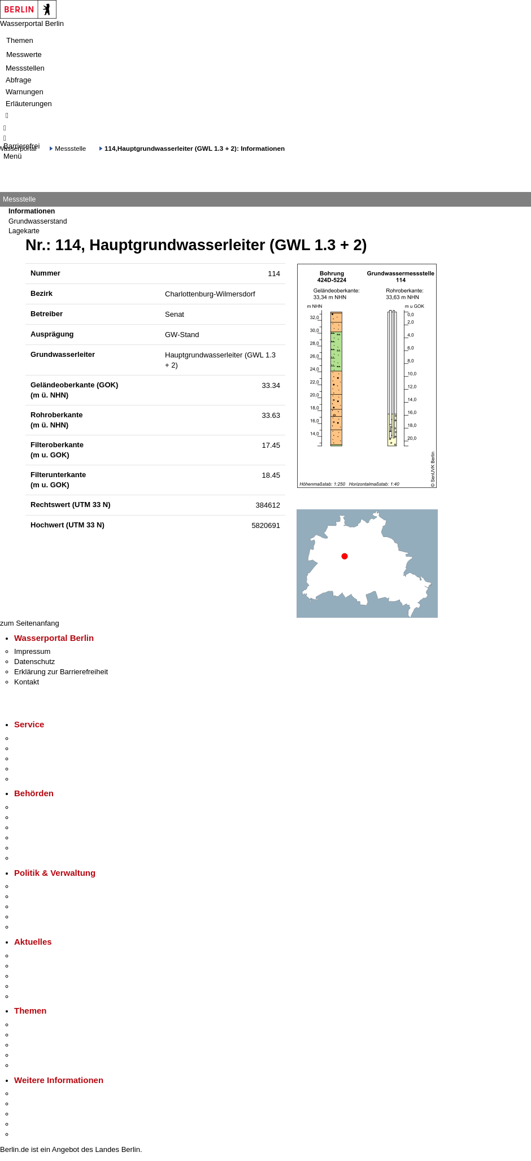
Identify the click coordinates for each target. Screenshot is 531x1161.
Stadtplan (29, 1134)
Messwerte (24, 54)
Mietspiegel (32, 1055)
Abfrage (19, 80)
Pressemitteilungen (45, 956)
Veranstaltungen (40, 976)
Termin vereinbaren (45, 748)
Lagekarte (24, 231)
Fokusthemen (36, 1024)
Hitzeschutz (33, 996)
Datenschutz (34, 661)
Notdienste (31, 769)
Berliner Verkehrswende (53, 1035)
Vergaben (30, 927)
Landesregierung (41, 886)
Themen (19, 40)
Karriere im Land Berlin (51, 896)
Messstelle (70, 148)
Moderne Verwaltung (47, 1045)
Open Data (32, 917)
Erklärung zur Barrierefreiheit (61, 671)
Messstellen (25, 68)
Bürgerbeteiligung (43, 906)
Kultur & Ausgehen (44, 1093)
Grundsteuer (34, 1065)
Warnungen (24, 92)
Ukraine (27, 986)
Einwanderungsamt (45, 858)
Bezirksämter (35, 827)
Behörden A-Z (36, 807)
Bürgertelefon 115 (43, 758)
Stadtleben (31, 1124)
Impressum (32, 651)
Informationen (31, 211)
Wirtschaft (30, 1114)
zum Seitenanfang (29, 623)
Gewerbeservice (40, 779)
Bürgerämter (34, 837)
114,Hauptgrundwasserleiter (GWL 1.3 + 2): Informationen (195, 148)
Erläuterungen (29, 103)
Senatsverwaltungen (47, 817)
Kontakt (26, 682)
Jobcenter (30, 848)
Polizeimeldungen (43, 966)
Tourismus (30, 1103)
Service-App (34, 738)
